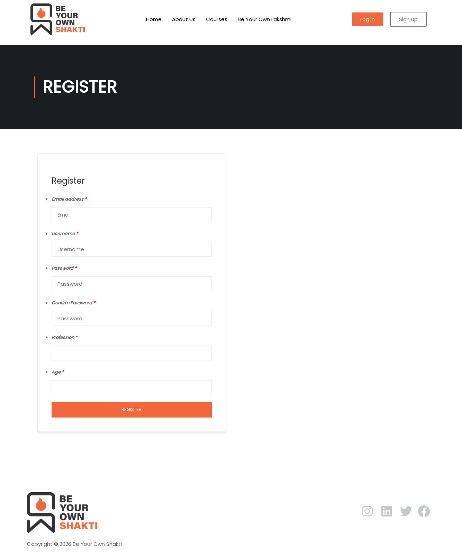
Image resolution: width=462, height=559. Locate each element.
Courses (216, 19)
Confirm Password (73, 303)
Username (65, 233)
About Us (184, 19)
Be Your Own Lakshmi (264, 19)
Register (131, 409)
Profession (63, 337)
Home (154, 19)
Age (56, 372)
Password (64, 268)
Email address (69, 199)
